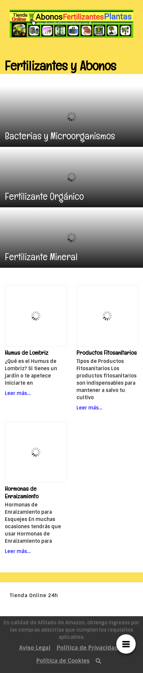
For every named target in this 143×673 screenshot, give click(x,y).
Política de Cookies (63, 661)
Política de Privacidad (87, 648)
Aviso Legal (34, 648)
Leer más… (18, 393)
